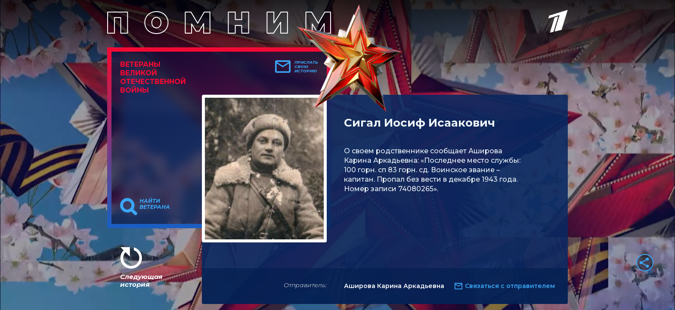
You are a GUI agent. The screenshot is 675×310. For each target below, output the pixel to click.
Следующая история (141, 280)
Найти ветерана (154, 204)
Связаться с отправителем (510, 286)
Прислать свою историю (306, 66)
